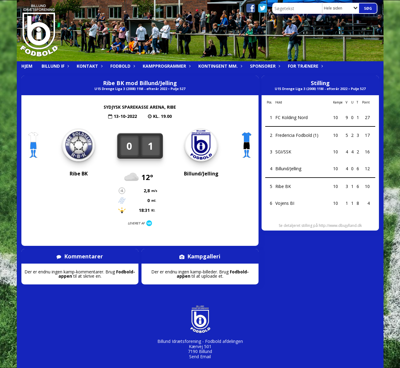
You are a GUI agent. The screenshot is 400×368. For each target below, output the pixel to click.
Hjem (26, 66)
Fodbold (122, 66)
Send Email (200, 356)
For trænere (304, 66)
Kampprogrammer (166, 66)
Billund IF (55, 66)
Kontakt (89, 66)
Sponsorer (264, 66)
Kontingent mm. (219, 66)
